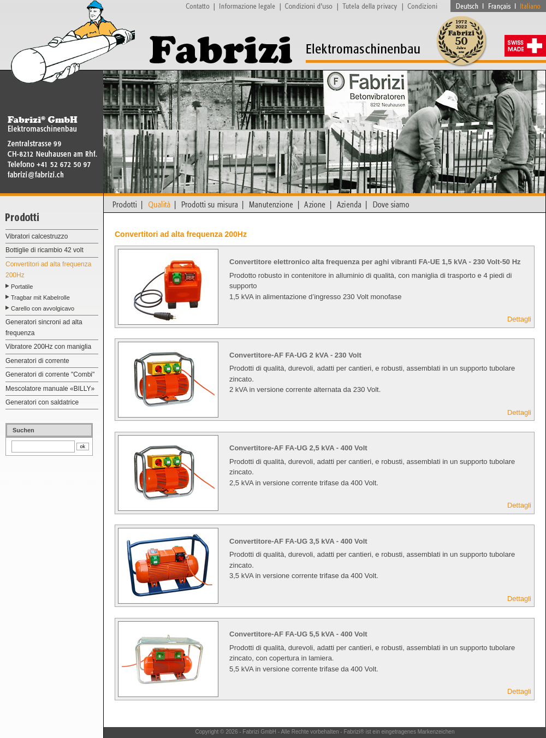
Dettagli (519, 319)
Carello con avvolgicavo (42, 308)
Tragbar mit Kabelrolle (40, 297)
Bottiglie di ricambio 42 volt (44, 250)
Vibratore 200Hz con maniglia (48, 346)
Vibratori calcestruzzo (36, 236)
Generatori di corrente (37, 361)
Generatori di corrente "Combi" (49, 374)
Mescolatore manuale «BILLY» (49, 388)
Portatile (22, 286)
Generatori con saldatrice (42, 402)
